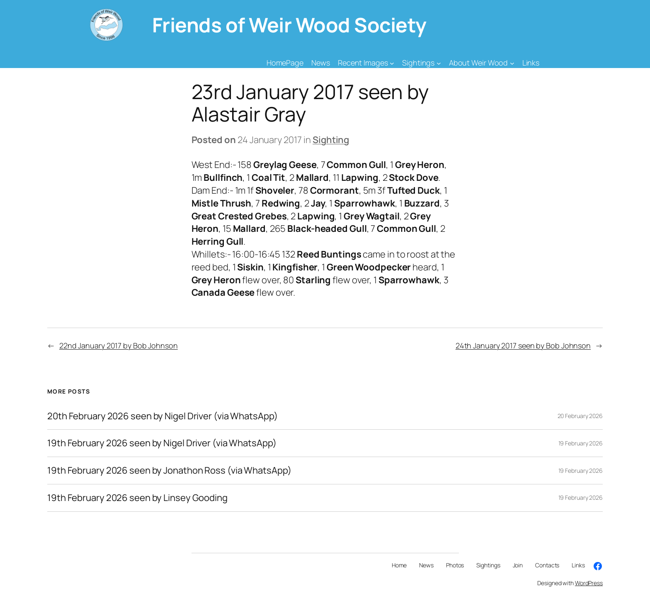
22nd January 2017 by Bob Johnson (118, 345)
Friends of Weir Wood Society (289, 24)
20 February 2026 (580, 416)
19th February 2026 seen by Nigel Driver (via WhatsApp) (161, 443)
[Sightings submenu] (439, 63)
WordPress (589, 583)
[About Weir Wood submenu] (512, 63)
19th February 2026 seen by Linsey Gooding (137, 498)
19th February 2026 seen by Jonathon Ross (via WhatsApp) (169, 470)
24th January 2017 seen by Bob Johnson (523, 345)
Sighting (331, 140)
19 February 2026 (580, 443)
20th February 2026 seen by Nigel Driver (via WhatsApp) (162, 416)
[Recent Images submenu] (392, 63)
